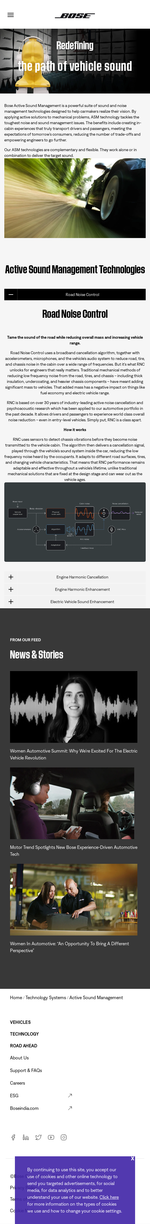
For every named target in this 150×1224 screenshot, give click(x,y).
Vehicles (20, 1022)
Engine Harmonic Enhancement (57, 589)
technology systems (46, 997)
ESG (14, 1095)
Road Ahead (23, 1045)
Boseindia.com (24, 1108)
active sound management (96, 997)
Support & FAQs (26, 1070)
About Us (19, 1057)
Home (16, 997)
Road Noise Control (51, 294)
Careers (17, 1082)
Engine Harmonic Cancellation (56, 577)
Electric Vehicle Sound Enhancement (59, 601)
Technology (24, 1034)
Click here (109, 1197)
